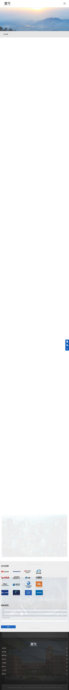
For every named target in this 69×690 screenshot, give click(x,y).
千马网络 (59, 687)
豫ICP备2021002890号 (48, 687)
